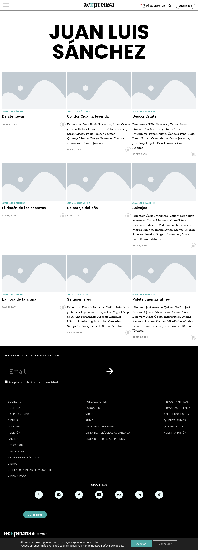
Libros (13, 463)
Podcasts (92, 407)
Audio (89, 420)
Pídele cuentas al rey (151, 299)
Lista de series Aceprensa (105, 438)
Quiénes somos (175, 420)
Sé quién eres (79, 299)
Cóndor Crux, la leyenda (88, 116)
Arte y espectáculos (23, 457)
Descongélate (144, 116)
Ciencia (13, 420)
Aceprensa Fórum (177, 414)
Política (14, 407)
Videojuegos (17, 476)
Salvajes (139, 208)
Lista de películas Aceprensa (107, 432)
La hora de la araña (19, 299)
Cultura (14, 426)
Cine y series (17, 451)
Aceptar (141, 544)
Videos (90, 414)
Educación (15, 445)
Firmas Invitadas (176, 401)
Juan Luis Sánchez (13, 111)
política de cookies (112, 545)
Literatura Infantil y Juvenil (30, 469)
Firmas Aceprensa (177, 407)
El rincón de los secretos (24, 208)
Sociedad (14, 401)
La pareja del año (82, 208)
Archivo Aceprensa (99, 426)
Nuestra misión (175, 432)
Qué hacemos (173, 426)
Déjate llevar (13, 116)
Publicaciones (96, 401)
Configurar (165, 544)
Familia (13, 438)
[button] (170, 6)
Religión (14, 432)
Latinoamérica (18, 414)
